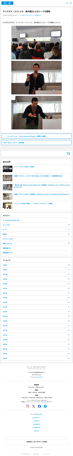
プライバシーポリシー (46, 454)
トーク (20, 15)
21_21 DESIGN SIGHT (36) (11, 220)
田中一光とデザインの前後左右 (31, 15)
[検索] (34, 153)
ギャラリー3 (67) (8, 239)
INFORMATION (42, 401)
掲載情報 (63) (7, 248)
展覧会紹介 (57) (7, 253)
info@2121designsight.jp (36, 377)
